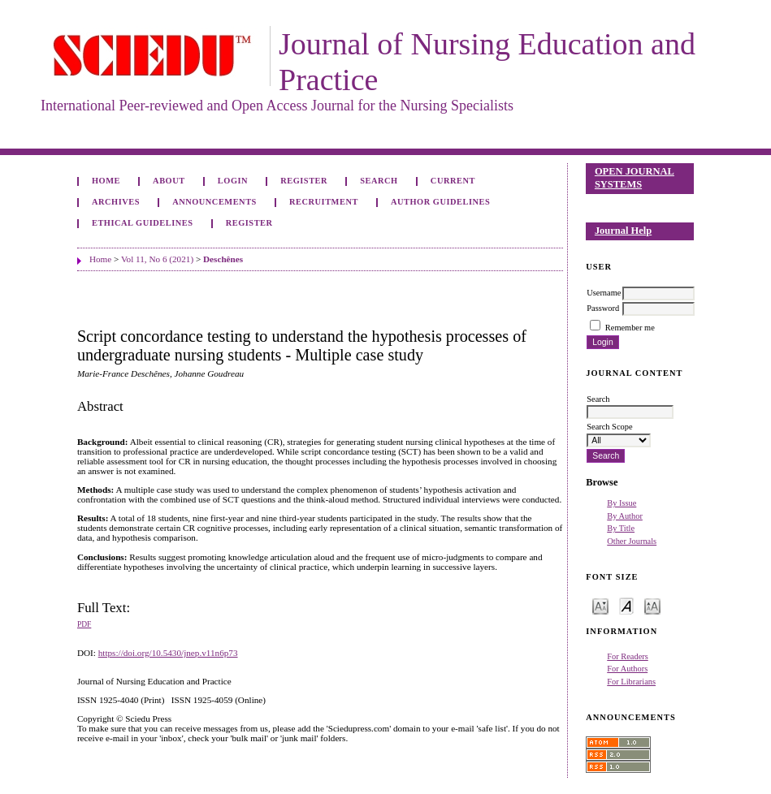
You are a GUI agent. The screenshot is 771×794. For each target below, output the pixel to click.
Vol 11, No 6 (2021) (157, 259)
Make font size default (626, 605)
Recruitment (323, 201)
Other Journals (631, 541)
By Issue (621, 502)
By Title (621, 528)
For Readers (627, 656)
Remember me (630, 327)
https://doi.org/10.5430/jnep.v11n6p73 (168, 653)
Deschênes (223, 259)
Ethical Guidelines (142, 222)
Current (453, 180)
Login (233, 180)
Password (603, 308)
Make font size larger (652, 605)
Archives (116, 201)
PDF (84, 624)
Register (303, 180)
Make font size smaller (600, 605)
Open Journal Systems (634, 178)
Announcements (214, 201)
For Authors (627, 668)
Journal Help (623, 230)
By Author (625, 515)
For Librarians (631, 681)
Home (106, 180)
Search (378, 180)
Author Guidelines (440, 201)
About (169, 180)
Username (604, 292)
